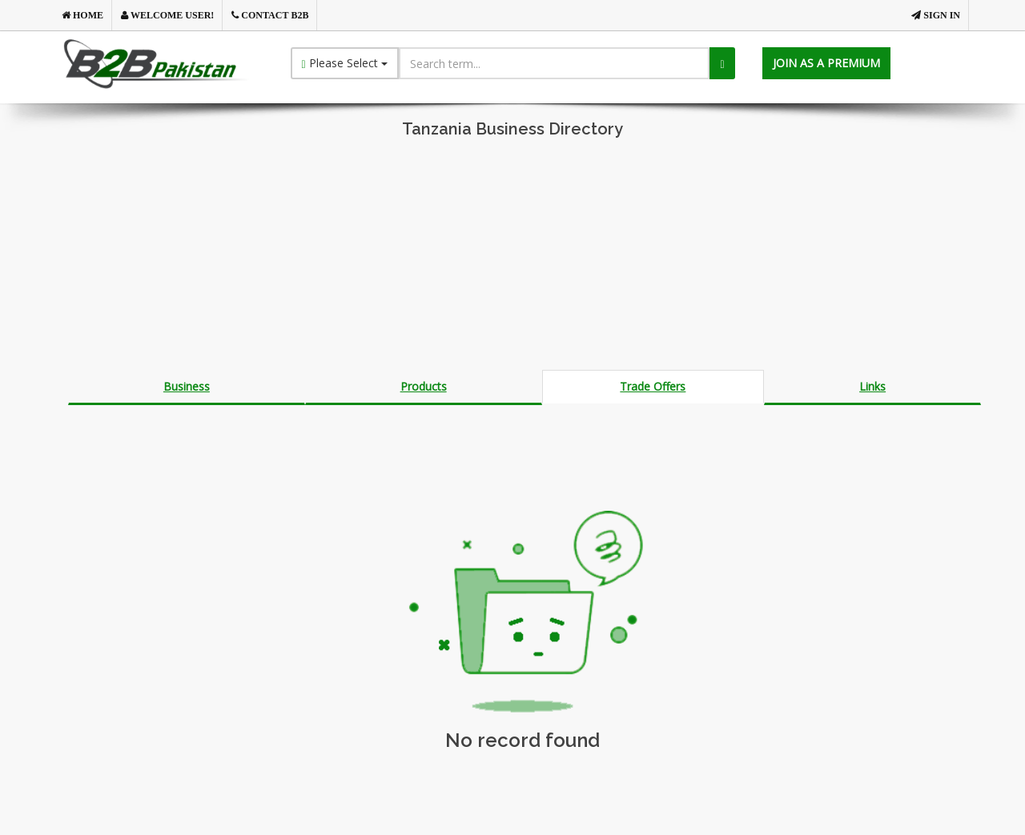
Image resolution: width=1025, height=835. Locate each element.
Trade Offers (652, 386)
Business (186, 386)
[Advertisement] (512, 258)
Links (872, 386)
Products (423, 386)
